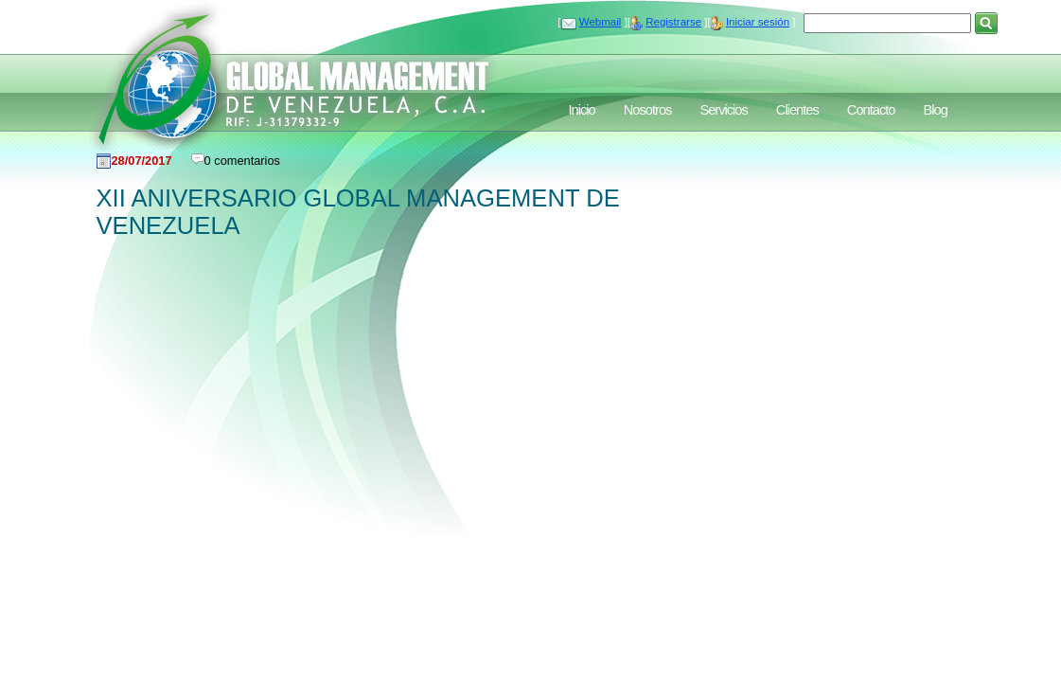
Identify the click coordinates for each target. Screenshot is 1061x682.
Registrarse (673, 21)
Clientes (797, 109)
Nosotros (648, 109)
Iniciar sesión (757, 21)
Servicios (723, 109)
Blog (934, 109)
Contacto (871, 109)
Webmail (600, 21)
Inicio (582, 109)
